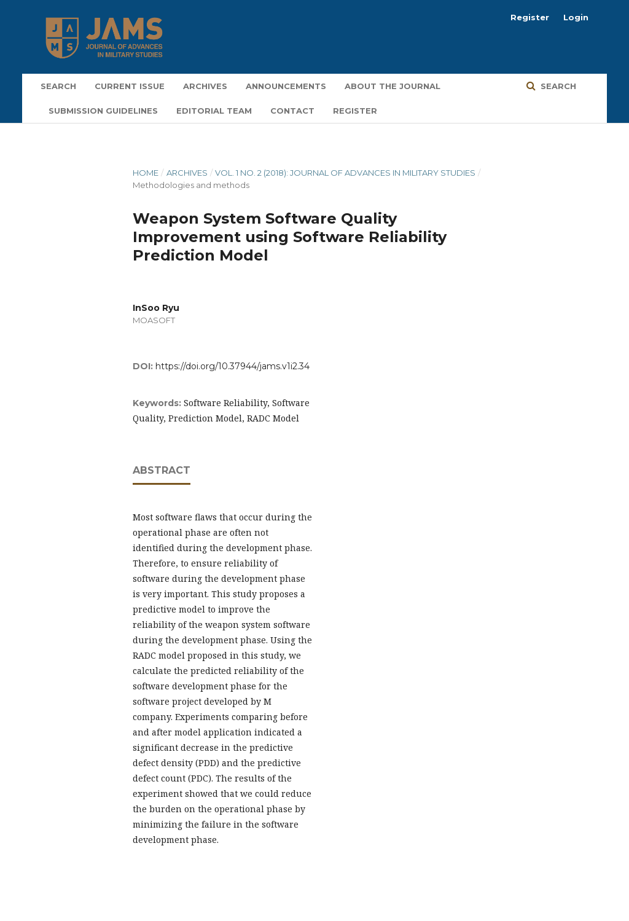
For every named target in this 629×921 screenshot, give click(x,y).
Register (355, 111)
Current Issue (130, 86)
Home (145, 173)
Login (575, 17)
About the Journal (392, 86)
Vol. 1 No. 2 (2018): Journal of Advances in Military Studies (345, 173)
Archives (205, 86)
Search (58, 86)
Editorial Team (214, 111)
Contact (292, 111)
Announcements (286, 86)
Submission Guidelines (103, 111)
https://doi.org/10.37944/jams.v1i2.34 (232, 366)
